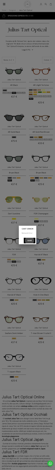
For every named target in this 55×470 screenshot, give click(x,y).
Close (29, 240)
